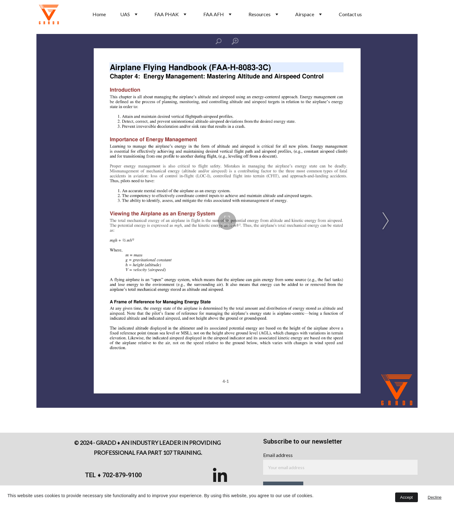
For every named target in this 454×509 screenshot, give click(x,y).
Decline (435, 497)
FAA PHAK (166, 14)
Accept (406, 497)
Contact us (350, 14)
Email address (278, 455)
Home (99, 14)
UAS (125, 14)
